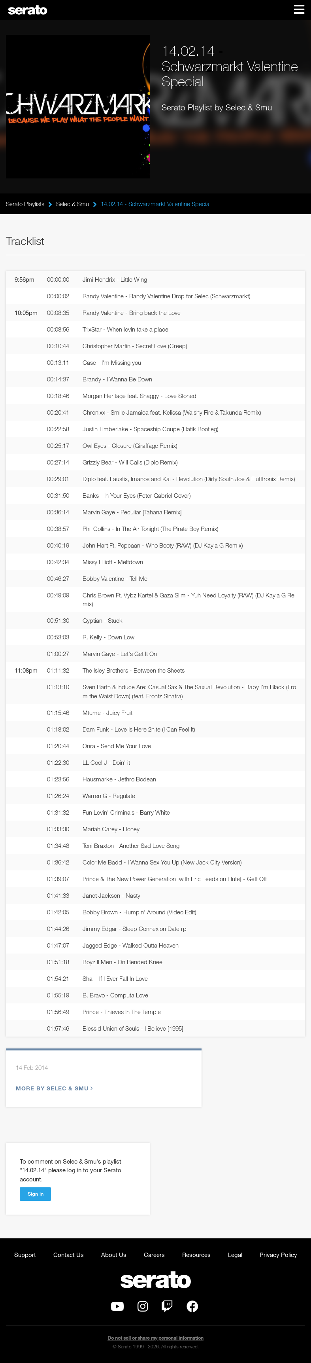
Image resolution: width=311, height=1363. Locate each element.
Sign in (35, 1193)
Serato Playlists (25, 203)
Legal (235, 1254)
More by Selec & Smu (53, 1088)
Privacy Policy (278, 1254)
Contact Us (68, 1254)
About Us (113, 1254)
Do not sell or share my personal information (155, 1338)
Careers (154, 1254)
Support (25, 1254)
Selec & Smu (72, 203)
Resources (196, 1254)
